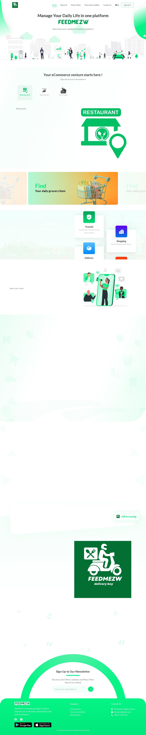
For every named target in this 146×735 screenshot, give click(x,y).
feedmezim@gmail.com (121, 712)
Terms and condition (77, 712)
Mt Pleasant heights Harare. (123, 709)
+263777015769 (119, 715)
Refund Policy (75, 715)
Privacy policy (75, 709)
